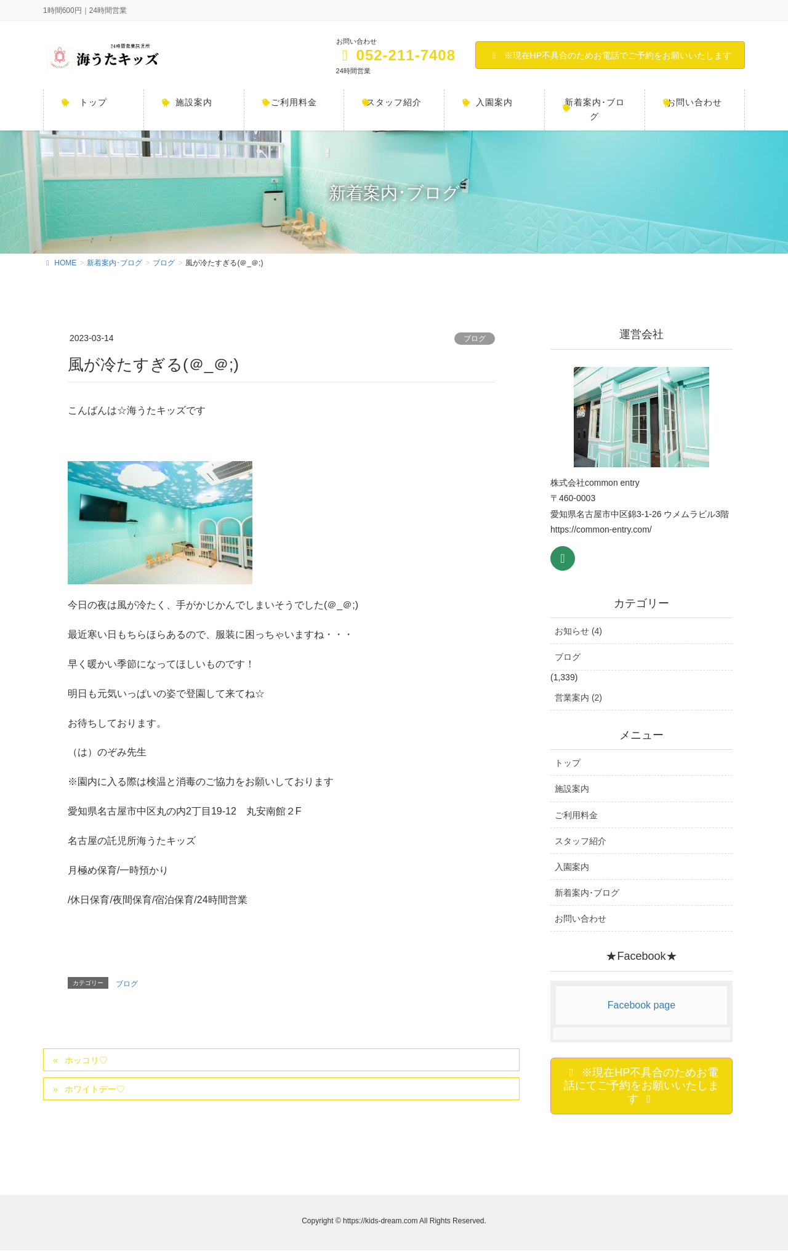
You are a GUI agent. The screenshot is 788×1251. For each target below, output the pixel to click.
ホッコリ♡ (86, 1060)
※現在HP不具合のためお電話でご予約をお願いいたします (610, 55)
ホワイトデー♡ (95, 1089)
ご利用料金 (576, 815)
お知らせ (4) (578, 631)
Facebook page (641, 1005)
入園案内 (572, 867)
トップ (568, 763)
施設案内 (572, 789)
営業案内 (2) (578, 697)
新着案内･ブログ (587, 893)
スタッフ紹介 (580, 841)
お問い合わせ (580, 918)
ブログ (475, 338)
